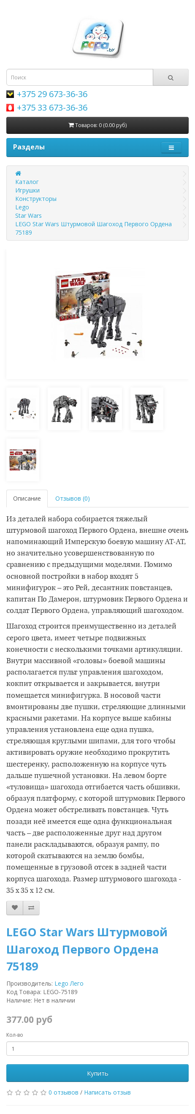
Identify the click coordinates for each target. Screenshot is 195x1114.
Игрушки (27, 190)
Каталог (27, 182)
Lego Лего (69, 983)
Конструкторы (36, 199)
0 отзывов (64, 1092)
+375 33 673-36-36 (52, 107)
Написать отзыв (107, 1092)
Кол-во (14, 1034)
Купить (97, 1073)
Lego (22, 207)
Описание (27, 498)
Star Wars (28, 215)
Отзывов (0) (72, 498)
